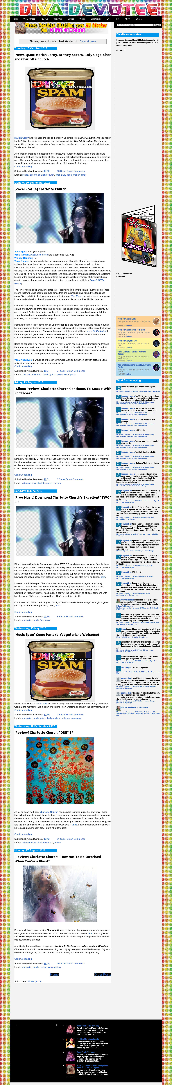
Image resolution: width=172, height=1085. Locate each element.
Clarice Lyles (126, 667)
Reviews (44, 19)
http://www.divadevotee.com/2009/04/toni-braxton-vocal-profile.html (135, 651)
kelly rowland (53, 718)
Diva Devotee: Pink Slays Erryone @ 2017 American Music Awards (137, 608)
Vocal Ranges (29, 19)
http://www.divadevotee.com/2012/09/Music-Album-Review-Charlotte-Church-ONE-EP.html (135, 403)
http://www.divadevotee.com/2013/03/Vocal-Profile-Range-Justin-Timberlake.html (137, 623)
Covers (71, 19)
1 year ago (128, 688)
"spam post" (42, 703)
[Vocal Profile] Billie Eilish (127, 319)
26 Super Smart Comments (71, 963)
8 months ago (132, 624)
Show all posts (88, 41)
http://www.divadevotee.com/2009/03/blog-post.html (133, 391)
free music (45, 620)
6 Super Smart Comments (70, 479)
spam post (76, 718)
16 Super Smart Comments (71, 839)
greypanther (126, 678)
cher (57, 175)
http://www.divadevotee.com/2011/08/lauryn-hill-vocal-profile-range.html (136, 661)
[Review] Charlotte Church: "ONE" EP (43, 732)
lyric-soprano (56, 374)
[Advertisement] (136, 100)
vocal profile (70, 374)
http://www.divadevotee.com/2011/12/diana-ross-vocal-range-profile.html (136, 687)
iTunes (73, 824)
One (90, 933)
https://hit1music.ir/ (124, 606)
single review (54, 967)
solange (66, 718)
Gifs (117, 19)
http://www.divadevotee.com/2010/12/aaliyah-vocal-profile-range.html (135, 566)
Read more (129, 326)
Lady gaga (66, 175)
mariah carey (79, 175)
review (58, 483)
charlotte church (46, 175)
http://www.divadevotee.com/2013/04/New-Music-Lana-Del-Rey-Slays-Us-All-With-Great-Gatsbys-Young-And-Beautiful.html (136, 712)
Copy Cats (57, 19)
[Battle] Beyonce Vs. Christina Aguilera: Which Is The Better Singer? (92, 1066)
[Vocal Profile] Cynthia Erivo (127, 341)
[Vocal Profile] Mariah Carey (88, 1025)
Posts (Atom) (35, 981)
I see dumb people (128, 396)
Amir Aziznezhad (127, 599)
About (127, 19)
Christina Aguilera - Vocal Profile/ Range (130, 551)
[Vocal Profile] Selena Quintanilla (127, 637)
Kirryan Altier (126, 490)
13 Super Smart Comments (71, 171)
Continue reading (23, 166)
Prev (16, 1025)
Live (108, 19)
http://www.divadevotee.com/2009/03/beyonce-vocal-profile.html (137, 534)
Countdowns (96, 19)
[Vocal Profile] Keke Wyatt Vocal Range (131, 330)
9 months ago (129, 652)
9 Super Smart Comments (70, 714)
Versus (82, 19)
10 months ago (129, 663)
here (103, 577)
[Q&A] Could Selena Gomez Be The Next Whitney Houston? (135, 672)
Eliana (123, 629)
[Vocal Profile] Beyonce (86, 1052)
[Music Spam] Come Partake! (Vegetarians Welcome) (56, 634)
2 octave (26, 374)
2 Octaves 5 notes (38, 255)
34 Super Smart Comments (71, 371)
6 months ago (129, 502)
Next (56, 1025)
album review (29, 483)
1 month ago (156, 391)
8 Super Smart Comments (70, 616)
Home (15, 19)
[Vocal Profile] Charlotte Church (40, 189)
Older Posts (102, 974)
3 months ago (142, 404)
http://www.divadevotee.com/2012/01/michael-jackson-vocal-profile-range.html (138, 501)
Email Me (139, 19)
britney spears (29, 175)
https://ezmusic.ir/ (141, 707)
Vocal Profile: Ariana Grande (88, 1039)
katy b (43, 718)
